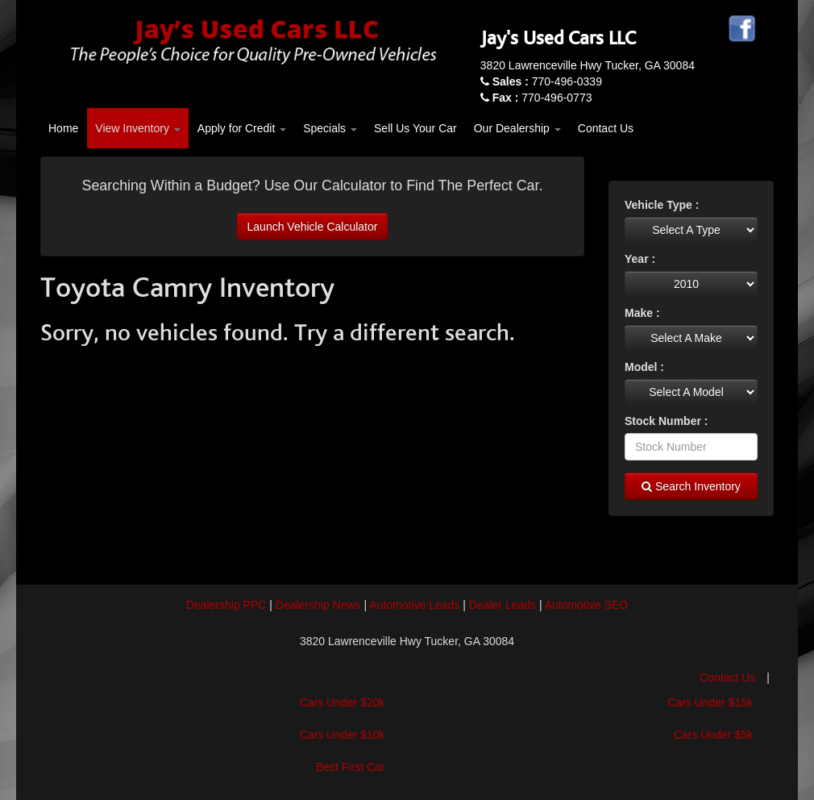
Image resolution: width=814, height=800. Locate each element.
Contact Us (605, 128)
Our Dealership (517, 128)
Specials (330, 128)
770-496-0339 (547, 81)
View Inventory (137, 128)
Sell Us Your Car (415, 128)
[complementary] (765, 751)
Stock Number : (666, 421)
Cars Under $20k (342, 702)
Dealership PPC (226, 604)
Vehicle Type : (662, 204)
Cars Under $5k (713, 734)
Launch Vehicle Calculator (312, 226)
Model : (644, 366)
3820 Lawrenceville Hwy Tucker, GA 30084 (587, 65)
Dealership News (318, 604)
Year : (640, 258)
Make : (642, 312)
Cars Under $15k (710, 702)
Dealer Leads (502, 604)
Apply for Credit (241, 128)
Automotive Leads (414, 604)
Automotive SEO (587, 604)
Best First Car (350, 766)
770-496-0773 (542, 97)
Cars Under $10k (342, 734)
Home (63, 128)
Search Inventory (691, 486)
